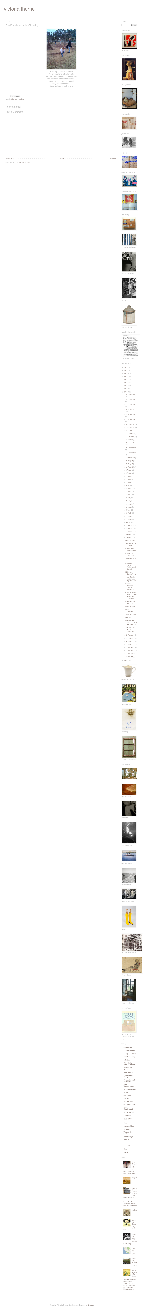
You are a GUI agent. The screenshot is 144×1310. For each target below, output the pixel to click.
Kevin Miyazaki (130, 606)
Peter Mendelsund (128, 1108)
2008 (126, 660)
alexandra (127, 1095)
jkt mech (127, 1129)
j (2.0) (126, 1092)
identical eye (128, 1137)
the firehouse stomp (128, 1076)
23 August (129, 464)
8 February (130, 641)
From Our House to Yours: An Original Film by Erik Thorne (130, 1203)
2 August (129, 473)
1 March (129, 538)
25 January (130, 647)
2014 (126, 376)
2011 (126, 386)
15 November (130, 419)
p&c (125, 1143)
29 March (129, 525)
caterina (127, 1060)
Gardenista (128, 1048)
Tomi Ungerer (129, 1072)
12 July (128, 482)
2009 (126, 392)
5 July (128, 485)
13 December (130, 404)
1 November (130, 427)
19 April (128, 516)
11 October (130, 437)
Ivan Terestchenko (129, 1085)
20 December (130, 399)
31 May (128, 498)
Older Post (112, 158)
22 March (129, 528)
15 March (129, 531)
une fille (126, 1098)
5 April (128, 522)
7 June (128, 494)
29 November (130, 414)
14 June (129, 491)
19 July (128, 479)
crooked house (129, 1104)
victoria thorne (19, 9)
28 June (129, 488)
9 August (129, 470)
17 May (128, 504)
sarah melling (129, 1126)
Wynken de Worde (128, 1068)
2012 (126, 383)
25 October (130, 430)
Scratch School (130, 614)
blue (125, 1123)
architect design (130, 1057)
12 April (128, 519)
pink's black (128, 1146)
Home (61, 158)
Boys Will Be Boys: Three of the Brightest (131, 622)
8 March (129, 535)
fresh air (128, 617)
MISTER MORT (129, 1101)
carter (126, 1152)
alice (125, 1149)
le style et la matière (128, 1119)
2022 (126, 367)
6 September (130, 458)
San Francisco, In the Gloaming (130, 629)
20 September (131, 448)
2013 (126, 380)
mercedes (127, 1115)
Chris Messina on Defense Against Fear (130, 579)
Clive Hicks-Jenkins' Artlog (129, 1063)
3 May (128, 510)
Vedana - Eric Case (128, 1133)
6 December (130, 409)
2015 (126, 373)
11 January (130, 653)
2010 (126, 389)
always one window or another (134, 1262)
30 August (129, 461)
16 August (129, 467)
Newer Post (10, 158)
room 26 (127, 1140)
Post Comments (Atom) (23, 162)
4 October (129, 440)
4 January (129, 656)
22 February (130, 635)
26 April (128, 513)
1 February (130, 644)
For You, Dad (129, 540)
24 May (128, 501)
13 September (131, 453)
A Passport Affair (130, 1089)
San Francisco (19, 99)
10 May (128, 507)
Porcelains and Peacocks (129, 1080)
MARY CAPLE (129, 1112)
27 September (131, 443)
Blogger (90, 1305)
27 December (130, 395)
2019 (126, 370)
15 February (130, 638)
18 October (130, 433)
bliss (12, 99)
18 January (130, 650)
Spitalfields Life (129, 1051)
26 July (128, 476)
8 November (130, 424)
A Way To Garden (130, 1054)
